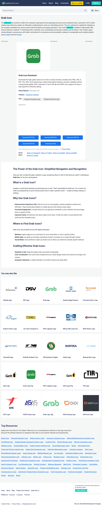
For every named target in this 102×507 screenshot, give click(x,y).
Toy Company (58, 453)
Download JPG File (73, 137)
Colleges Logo (66, 468)
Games (3, 475)
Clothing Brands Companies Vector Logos (29, 442)
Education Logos (90, 453)
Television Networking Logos (57, 449)
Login (88, 3)
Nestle (74, 446)
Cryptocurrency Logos (8, 472)
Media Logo (37, 457)
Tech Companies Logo (58, 472)
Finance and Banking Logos (49, 468)
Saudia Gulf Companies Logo (36, 449)
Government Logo (86, 457)
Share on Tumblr (32, 155)
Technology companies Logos (88, 461)
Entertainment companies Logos (53, 461)
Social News (93, 464)
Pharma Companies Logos (83, 442)
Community (64, 3)
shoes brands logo (29, 453)
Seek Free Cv (35, 490)
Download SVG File (29, 137)
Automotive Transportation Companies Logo (33, 472)
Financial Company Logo (19, 438)
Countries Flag (50, 442)
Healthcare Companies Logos (30, 461)
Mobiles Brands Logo (44, 453)
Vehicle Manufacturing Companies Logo (80, 438)
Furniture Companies (75, 472)
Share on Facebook (33, 153)
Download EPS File (28, 144)
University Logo (32, 468)
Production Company (80, 464)
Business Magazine (54, 464)
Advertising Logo (72, 457)
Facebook (12, 495)
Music (18, 475)
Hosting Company (40, 464)
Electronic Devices (7, 468)
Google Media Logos (21, 446)
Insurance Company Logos (56, 438)
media (19, 35)
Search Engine (21, 468)
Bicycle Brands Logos (64, 442)
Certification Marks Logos (74, 453)
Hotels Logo (47, 457)
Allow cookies (81, 490)
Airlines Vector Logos (37, 438)
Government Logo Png (80, 468)
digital (48, 27)
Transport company (32, 95)
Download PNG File (51, 137)
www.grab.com (34, 91)
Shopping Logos (59, 457)
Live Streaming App (25, 464)
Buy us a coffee (77, 3)
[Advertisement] (9, 71)
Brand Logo (5, 438)
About (51, 3)
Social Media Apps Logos (61, 446)
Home (44, 3)
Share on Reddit (71, 153)
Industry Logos (71, 461)
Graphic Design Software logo (40, 446)
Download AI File (50, 144)
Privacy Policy (16, 504)
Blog (56, 3)
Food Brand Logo (7, 442)
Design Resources (90, 472)
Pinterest (27, 495)
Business (11, 475)
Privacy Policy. (66, 149)
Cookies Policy (5, 504)
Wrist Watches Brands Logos (11, 453)
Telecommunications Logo (10, 457)
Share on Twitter (46, 153)
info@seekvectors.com (29, 504)
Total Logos (89, 449)
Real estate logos (84, 446)
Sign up (96, 3)
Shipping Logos (6, 446)
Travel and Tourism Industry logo (12, 449)
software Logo (26, 457)
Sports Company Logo (8, 464)
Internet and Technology (9, 461)
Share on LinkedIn (59, 153)
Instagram (19, 495)
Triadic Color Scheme (23, 490)
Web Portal (67, 464)
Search (86, 10)
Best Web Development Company (90, 504)
